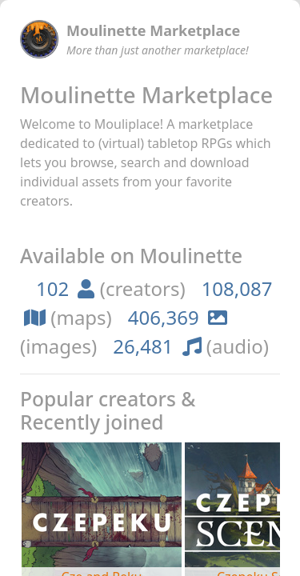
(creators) (111, 288)
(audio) (191, 346)
